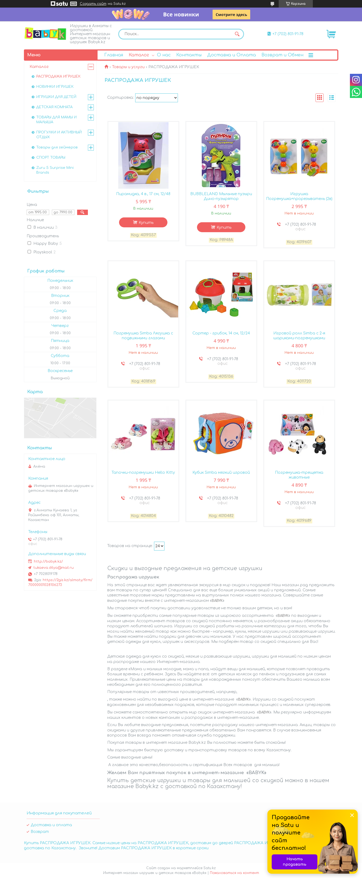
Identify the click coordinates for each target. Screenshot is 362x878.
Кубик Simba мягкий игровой (221, 473)
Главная (113, 55)
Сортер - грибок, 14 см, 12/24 (221, 333)
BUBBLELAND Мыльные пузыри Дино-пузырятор (221, 196)
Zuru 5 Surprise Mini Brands (55, 170)
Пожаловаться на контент (234, 873)
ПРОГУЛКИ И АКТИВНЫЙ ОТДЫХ (59, 134)
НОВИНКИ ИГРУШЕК (55, 87)
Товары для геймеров (57, 147)
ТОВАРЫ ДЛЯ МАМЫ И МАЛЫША (56, 119)
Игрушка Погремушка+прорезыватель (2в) (299, 196)
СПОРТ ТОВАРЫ (50, 157)
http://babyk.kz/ (48, 561)
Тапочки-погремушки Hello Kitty (143, 473)
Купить (146, 223)
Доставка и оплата (51, 825)
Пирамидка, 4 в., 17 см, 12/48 (143, 194)
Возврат (40, 832)
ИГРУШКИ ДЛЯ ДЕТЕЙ (56, 97)
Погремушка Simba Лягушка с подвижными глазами (143, 335)
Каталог (139, 55)
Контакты (189, 55)
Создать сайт (93, 4)
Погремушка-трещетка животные (299, 475)
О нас (164, 55)
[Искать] (237, 34)
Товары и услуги (128, 67)
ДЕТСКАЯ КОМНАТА (54, 107)
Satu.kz (209, 868)
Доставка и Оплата (231, 55)
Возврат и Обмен (282, 55)
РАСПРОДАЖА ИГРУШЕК (58, 76)
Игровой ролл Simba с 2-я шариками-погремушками (299, 335)
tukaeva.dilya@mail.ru (53, 568)
